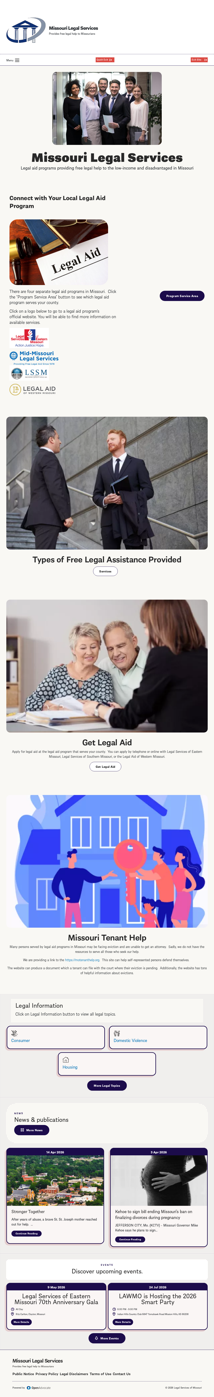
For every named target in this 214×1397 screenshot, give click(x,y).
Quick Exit (102, 59)
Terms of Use (100, 1373)
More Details (23, 1322)
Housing (70, 1066)
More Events (109, 1338)
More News (34, 1130)
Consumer (20, 1039)
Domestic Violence (130, 1039)
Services (105, 571)
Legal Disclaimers (74, 1373)
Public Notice (23, 1373)
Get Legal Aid (105, 766)
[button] (17, 60)
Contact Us (122, 1373)
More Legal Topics (107, 1085)
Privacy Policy (47, 1373)
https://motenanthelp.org (82, 959)
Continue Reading (29, 1234)
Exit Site (196, 59)
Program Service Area (182, 295)
